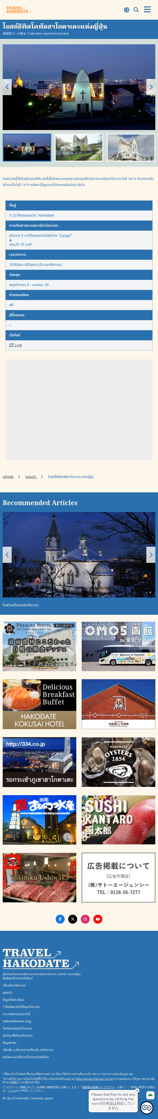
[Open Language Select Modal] (126, 10)
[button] (150, 87)
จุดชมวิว (31, 477)
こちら (12, 1090)
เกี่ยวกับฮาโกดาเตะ (14, 985)
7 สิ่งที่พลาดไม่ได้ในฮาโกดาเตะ (21, 1007)
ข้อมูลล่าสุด (9, 1042)
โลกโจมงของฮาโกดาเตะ (17, 1028)
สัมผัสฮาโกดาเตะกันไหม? (18, 978)
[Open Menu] (147, 9)
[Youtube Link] (97, 919)
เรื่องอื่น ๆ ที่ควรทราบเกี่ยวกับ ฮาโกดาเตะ (28, 1050)
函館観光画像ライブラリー (98, 1087)
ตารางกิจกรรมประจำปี (16, 1014)
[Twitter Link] (72, 919)
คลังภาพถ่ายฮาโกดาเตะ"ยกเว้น (94, 1079)
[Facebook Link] (60, 919)
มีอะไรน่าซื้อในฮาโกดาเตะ (18, 1035)
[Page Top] (150, 1095)
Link (15, 345)
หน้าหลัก (8, 477)
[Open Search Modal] (136, 10)
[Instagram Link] (85, 919)
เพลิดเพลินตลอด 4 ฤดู (17, 1021)
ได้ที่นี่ (13, 1082)
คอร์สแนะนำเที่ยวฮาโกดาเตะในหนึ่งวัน (26, 1057)
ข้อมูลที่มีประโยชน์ (13, 999)
